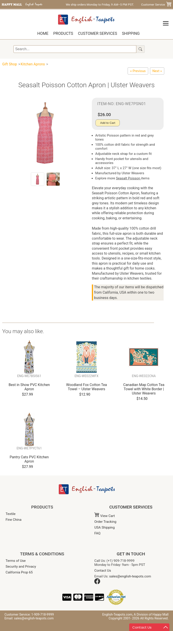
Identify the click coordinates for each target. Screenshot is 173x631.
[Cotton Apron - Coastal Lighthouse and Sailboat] (157, 71)
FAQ (97, 533)
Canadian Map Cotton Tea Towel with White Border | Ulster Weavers (143, 389)
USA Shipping (104, 527)
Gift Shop (9, 64)
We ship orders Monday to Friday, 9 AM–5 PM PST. (100, 4)
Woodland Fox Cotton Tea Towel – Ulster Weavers (86, 387)
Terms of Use (16, 561)
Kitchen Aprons (33, 64)
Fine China (13, 520)
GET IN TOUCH (131, 553)
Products (63, 33)
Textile (10, 514)
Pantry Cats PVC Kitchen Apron (29, 459)
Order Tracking (105, 522)
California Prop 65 (19, 572)
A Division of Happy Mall (151, 614)
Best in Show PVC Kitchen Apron (29, 387)
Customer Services (97, 33)
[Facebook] (97, 583)
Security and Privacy (21, 567)
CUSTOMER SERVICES (130, 507)
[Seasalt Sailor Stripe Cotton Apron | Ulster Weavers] (138, 71)
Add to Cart (107, 123)
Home (43, 33)
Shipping (130, 33)
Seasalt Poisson (128, 178)
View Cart (104, 516)
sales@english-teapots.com (130, 576)
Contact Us (102, 571)
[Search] (74, 49)
